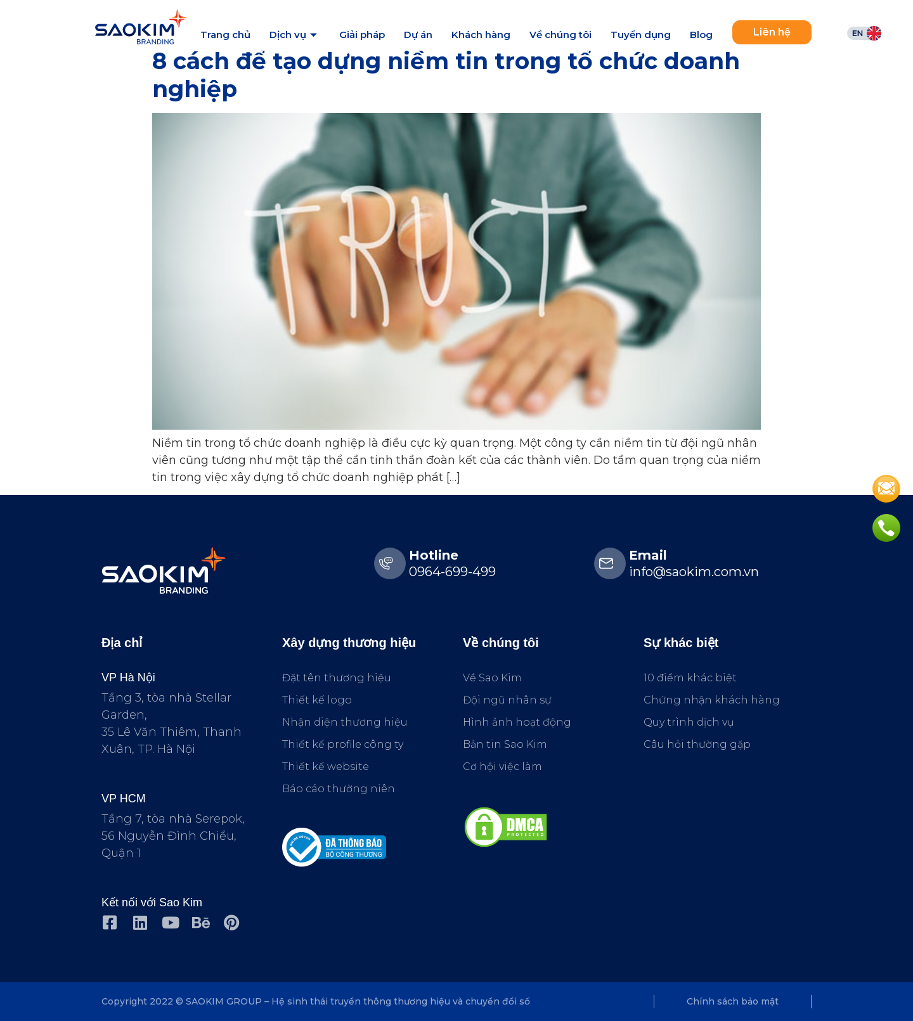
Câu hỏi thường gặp (697, 744)
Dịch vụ (294, 35)
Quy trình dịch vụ (689, 722)
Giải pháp (362, 35)
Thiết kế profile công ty (342, 744)
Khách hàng (480, 35)
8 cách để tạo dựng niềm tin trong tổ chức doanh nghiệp (446, 74)
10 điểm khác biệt (690, 678)
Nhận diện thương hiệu (345, 722)
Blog (701, 35)
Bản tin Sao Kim (505, 744)
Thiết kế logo (317, 700)
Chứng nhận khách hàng (712, 700)
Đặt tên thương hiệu (336, 678)
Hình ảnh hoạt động (517, 722)
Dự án (418, 35)
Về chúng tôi (560, 35)
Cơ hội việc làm (502, 767)
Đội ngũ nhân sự (507, 700)
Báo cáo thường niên (338, 789)
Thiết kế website (325, 767)
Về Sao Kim (492, 678)
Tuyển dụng (641, 35)
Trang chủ (225, 35)
